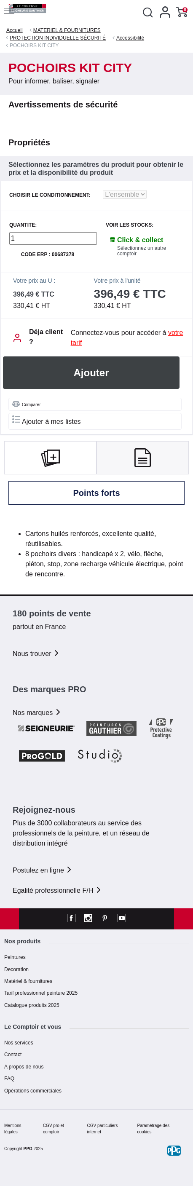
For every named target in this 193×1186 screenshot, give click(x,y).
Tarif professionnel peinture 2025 (41, 993)
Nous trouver (36, 653)
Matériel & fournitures (28, 981)
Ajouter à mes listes (46, 420)
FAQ (9, 1079)
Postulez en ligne (42, 870)
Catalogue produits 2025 (31, 1005)
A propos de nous (23, 1067)
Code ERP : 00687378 (48, 254)
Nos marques (37, 712)
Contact (12, 1054)
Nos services (18, 1043)
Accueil (14, 30)
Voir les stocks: (129, 225)
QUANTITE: (23, 225)
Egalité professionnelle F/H (57, 890)
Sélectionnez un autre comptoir (141, 251)
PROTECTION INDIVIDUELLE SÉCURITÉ (58, 38)
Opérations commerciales (33, 1091)
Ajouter (91, 372)
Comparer (26, 404)
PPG (28, 1148)
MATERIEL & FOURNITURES (67, 30)
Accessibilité (130, 38)
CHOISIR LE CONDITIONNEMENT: (50, 195)
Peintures (15, 957)
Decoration (16, 969)
